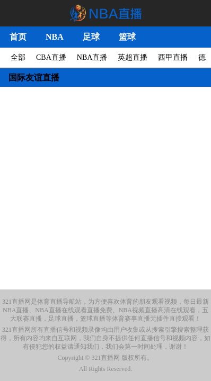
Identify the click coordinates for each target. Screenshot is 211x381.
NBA (55, 36)
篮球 (127, 36)
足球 (91, 36)
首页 (18, 36)
